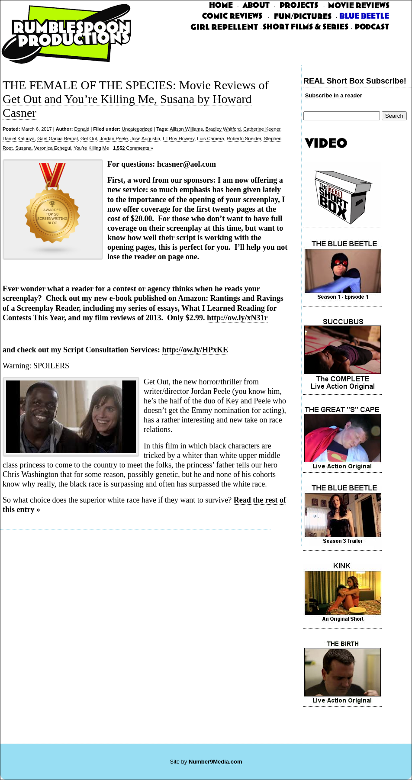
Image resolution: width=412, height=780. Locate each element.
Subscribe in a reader (333, 95)
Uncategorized (137, 129)
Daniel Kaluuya (19, 138)
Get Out (88, 138)
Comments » (133, 148)
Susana (23, 148)
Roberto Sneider (244, 138)
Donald (81, 129)
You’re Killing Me (91, 148)
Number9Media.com (215, 761)
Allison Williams (186, 129)
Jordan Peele (114, 138)
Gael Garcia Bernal (57, 138)
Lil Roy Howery (178, 138)
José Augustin (145, 138)
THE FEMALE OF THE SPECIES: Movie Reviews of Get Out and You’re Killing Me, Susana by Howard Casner (136, 98)
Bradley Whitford (223, 129)
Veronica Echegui (52, 148)
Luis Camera (210, 138)
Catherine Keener (261, 129)
